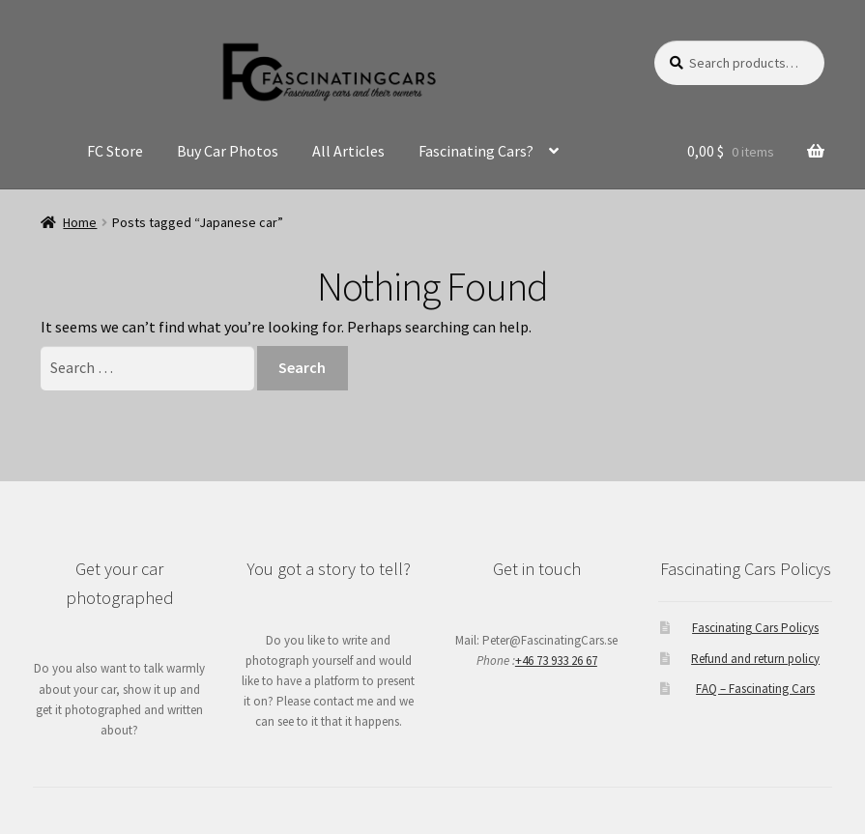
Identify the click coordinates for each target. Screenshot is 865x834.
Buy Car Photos (227, 150)
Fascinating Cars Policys (755, 627)
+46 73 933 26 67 (556, 660)
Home (80, 222)
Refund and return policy (755, 658)
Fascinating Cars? (475, 150)
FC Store (115, 150)
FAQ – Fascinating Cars (755, 688)
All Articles (348, 150)
